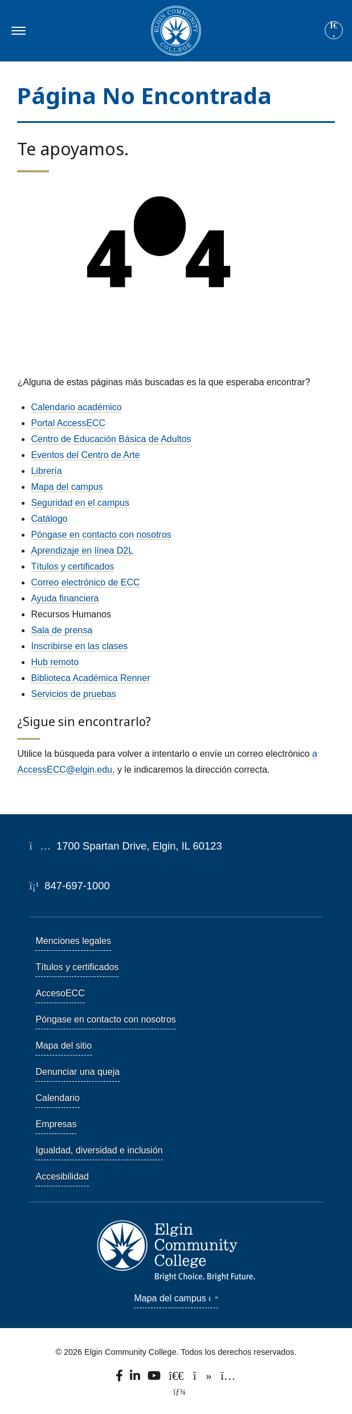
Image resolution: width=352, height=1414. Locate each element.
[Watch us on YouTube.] (155, 1378)
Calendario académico (76, 407)
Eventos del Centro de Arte (85, 455)
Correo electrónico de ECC (85, 582)
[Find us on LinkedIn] (135, 1378)
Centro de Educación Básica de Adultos (111, 439)
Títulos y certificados (72, 566)
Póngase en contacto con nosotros (101, 534)
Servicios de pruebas (73, 694)
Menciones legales (73, 941)
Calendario (57, 1098)
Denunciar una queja (77, 1072)
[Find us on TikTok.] (203, 1378)
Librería (46, 471)
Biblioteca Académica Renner (90, 678)
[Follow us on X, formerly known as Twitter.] (177, 1378)
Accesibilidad (61, 1176)
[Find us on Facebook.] (120, 1378)
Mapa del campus (67, 487)
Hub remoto (55, 662)
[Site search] (334, 30)
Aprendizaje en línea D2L (82, 550)
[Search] (334, 31)
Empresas (55, 1124)
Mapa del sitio (63, 1045)
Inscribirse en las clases (79, 646)
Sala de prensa (61, 630)
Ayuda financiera (65, 598)
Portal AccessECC (68, 423)
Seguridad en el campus (80, 503)
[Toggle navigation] (16, 31)
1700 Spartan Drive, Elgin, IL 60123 (125, 846)
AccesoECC (59, 993)
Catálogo (49, 518)
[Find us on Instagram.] (228, 1378)
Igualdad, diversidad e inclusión (98, 1150)
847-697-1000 (69, 886)
